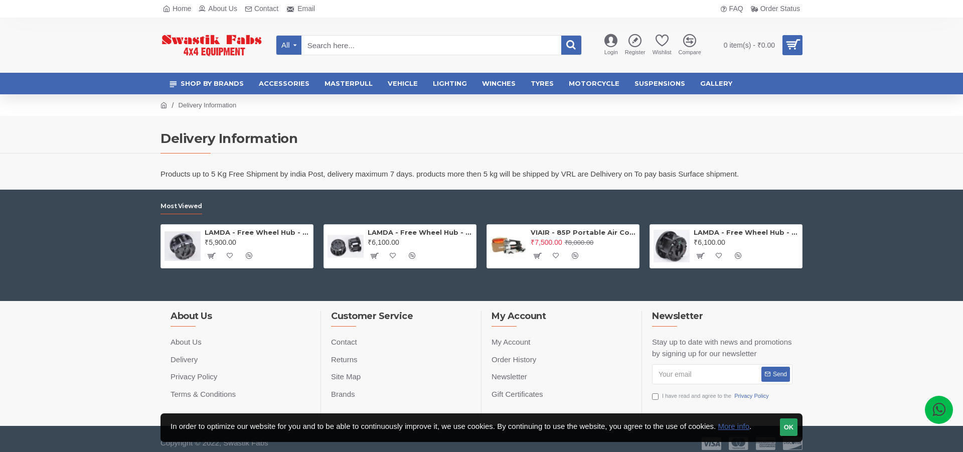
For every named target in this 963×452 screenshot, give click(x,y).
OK (789, 427)
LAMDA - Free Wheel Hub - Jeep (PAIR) (257, 232)
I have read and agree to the (711, 396)
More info (733, 426)
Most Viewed (181, 206)
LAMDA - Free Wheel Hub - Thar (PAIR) (746, 232)
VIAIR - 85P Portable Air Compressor (583, 232)
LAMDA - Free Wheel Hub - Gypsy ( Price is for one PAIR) (420, 232)
